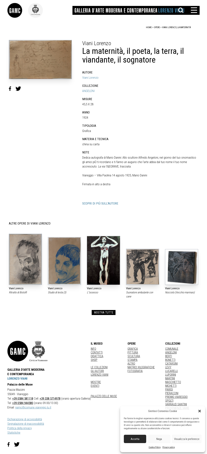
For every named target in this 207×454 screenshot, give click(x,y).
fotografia (135, 371)
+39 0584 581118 (22, 398)
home (149, 27)
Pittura (133, 352)
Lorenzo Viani (99, 374)
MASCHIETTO (173, 382)
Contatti (97, 352)
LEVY (168, 367)
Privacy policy (168, 447)
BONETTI (170, 360)
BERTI (168, 356)
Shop (94, 360)
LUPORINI (170, 374)
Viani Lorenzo (90, 77)
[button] (199, 411)
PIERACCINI (171, 393)
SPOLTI (169, 400)
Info (93, 349)
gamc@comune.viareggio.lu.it (33, 407)
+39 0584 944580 (22, 403)
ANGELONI (88, 91)
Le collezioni (99, 367)
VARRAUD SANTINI (176, 404)
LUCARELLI (171, 371)
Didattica (97, 356)
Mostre (96, 382)
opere (157, 27)
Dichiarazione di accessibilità (24, 419)
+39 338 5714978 (50, 398)
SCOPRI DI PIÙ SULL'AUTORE (100, 203)
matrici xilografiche (141, 367)
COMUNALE (171, 349)
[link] (17, 10)
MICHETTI (171, 386)
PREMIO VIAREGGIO (176, 397)
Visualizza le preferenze (186, 439)
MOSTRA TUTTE (103, 312)
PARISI (169, 389)
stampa (133, 360)
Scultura (134, 356)
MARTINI (170, 378)
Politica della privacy (19, 428)
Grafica (133, 349)
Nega (159, 439)
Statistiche (13, 432)
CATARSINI (171, 363)
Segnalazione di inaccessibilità (25, 423)
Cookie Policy (155, 447)
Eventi (95, 386)
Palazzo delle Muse (104, 396)
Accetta (135, 439)
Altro (131, 363)
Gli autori (97, 371)
